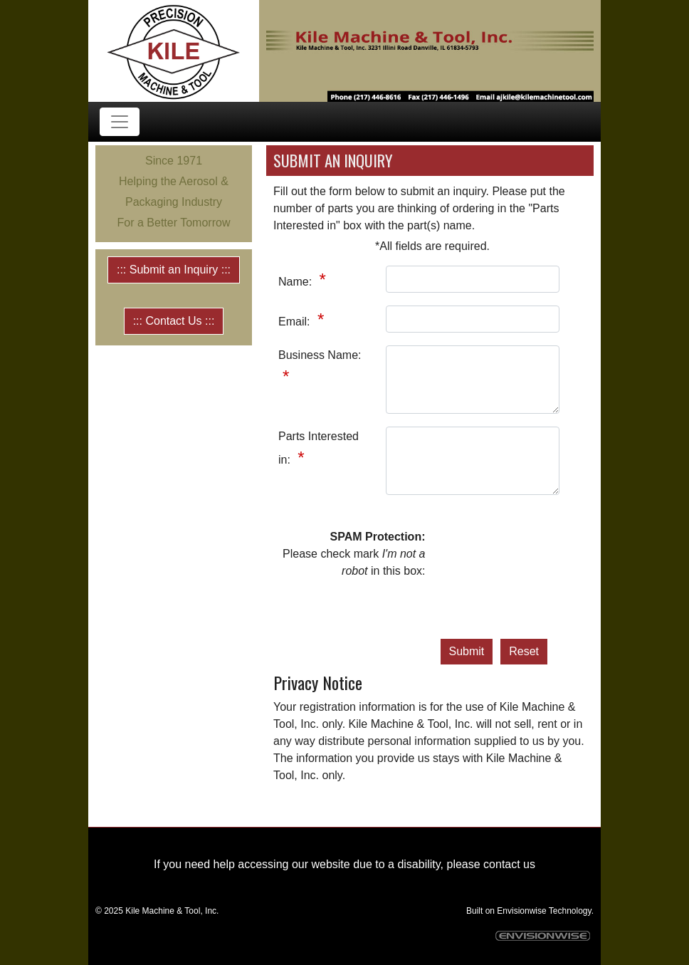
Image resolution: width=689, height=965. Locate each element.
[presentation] (498, 579)
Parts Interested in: (318, 448)
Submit (467, 651)
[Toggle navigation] (120, 122)
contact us (509, 864)
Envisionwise (521, 911)
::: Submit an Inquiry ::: (174, 270)
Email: (295, 321)
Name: (296, 282)
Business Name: (320, 355)
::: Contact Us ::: (174, 321)
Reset (524, 651)
